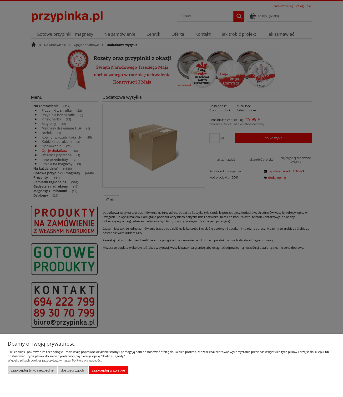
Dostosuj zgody (73, 370)
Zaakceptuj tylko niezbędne (32, 370)
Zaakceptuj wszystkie (108, 370)
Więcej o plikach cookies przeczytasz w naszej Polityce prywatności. (55, 360)
